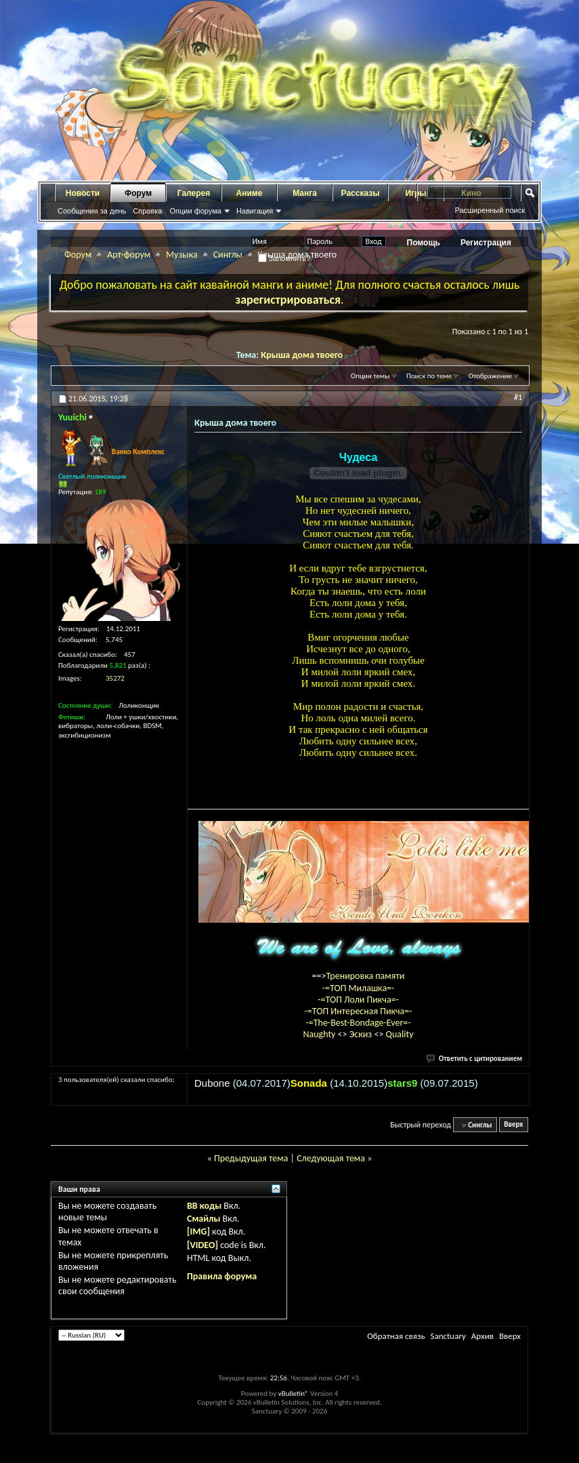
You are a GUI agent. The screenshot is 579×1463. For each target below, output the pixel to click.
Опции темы (370, 376)
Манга (305, 193)
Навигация (254, 211)
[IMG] (198, 1231)
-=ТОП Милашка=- (358, 988)
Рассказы (360, 193)
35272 (115, 678)
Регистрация (485, 242)
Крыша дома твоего (302, 355)
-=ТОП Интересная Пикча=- (358, 1011)
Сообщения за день (92, 211)
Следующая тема (331, 1158)
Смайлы (203, 1218)
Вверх (513, 1125)
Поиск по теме (429, 376)
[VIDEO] (202, 1245)
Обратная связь (396, 1336)
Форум (138, 193)
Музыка (182, 254)
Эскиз (361, 1034)
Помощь (423, 242)
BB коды (204, 1205)
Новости (83, 193)
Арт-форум (128, 254)
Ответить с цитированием (474, 1058)
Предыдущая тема (251, 1158)
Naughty (320, 1034)
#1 (518, 397)
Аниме (249, 193)
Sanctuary (447, 1336)
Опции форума (195, 211)
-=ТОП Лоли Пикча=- (358, 999)
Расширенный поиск (489, 210)
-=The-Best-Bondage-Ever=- (357, 1022)
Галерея (193, 193)
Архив (482, 1336)
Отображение (490, 376)
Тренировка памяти (365, 976)
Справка (147, 211)
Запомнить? (284, 258)
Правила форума (222, 1276)
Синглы (227, 254)
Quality (400, 1034)
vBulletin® (293, 1393)
